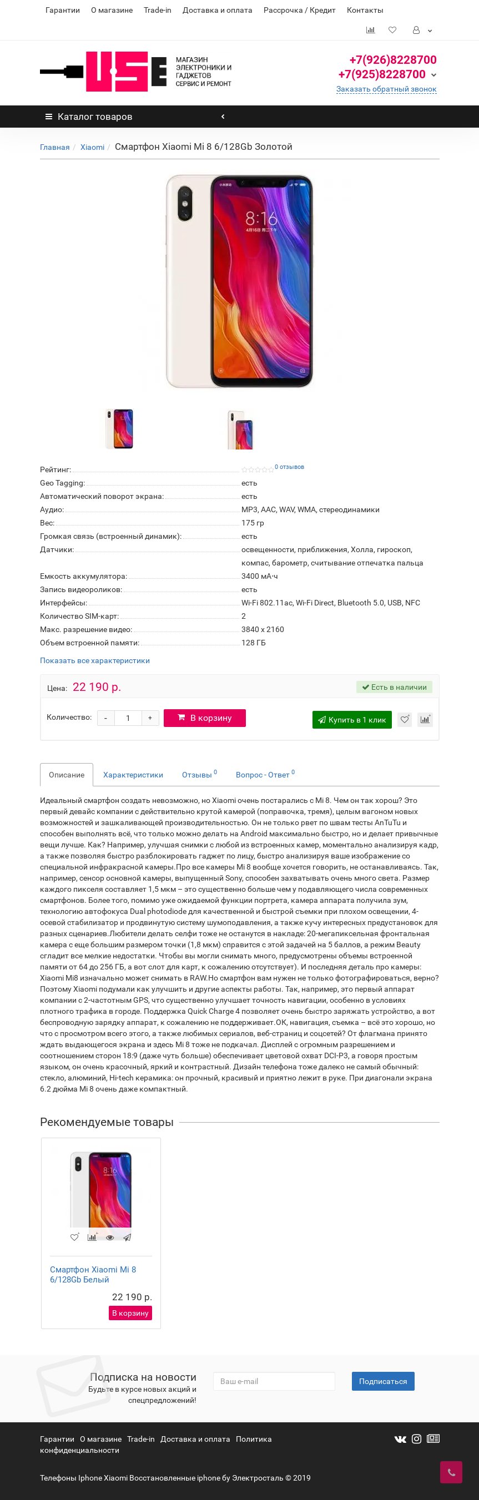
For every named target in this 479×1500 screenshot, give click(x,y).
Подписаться (383, 1381)
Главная (55, 147)
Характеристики (133, 774)
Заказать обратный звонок (386, 88)
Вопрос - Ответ (265, 774)
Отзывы (199, 774)
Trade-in (158, 10)
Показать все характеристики (95, 660)
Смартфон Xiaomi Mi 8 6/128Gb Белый (93, 1275)
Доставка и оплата (218, 10)
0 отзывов (289, 467)
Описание (66, 774)
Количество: (69, 717)
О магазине (112, 10)
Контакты (365, 10)
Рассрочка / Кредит (300, 10)
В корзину (206, 718)
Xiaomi (92, 147)
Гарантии (63, 10)
